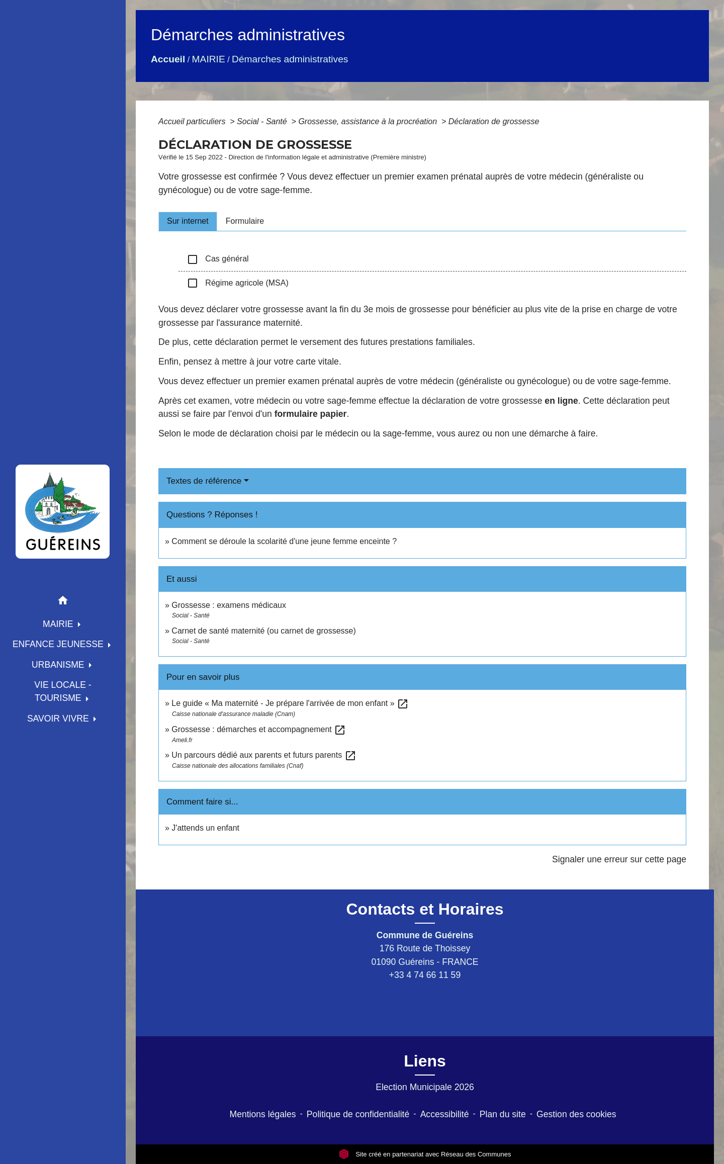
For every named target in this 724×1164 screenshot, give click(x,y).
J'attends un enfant (205, 828)
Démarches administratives (290, 59)
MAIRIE (208, 59)
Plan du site (503, 1114)
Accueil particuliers (193, 121)
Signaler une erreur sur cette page (619, 859)
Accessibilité (444, 1114)
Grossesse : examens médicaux (228, 605)
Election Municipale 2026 (425, 1087)
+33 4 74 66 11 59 (425, 975)
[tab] (187, 221)
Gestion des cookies (576, 1114)
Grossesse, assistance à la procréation (368, 121)
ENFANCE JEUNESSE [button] (59, 644)
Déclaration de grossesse (493, 121)
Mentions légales (263, 1114)
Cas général (218, 259)
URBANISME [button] (59, 665)
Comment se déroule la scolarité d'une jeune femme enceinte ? (284, 541)
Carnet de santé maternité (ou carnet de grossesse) (263, 630)
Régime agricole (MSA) (238, 283)
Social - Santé (263, 121)
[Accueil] (63, 511)
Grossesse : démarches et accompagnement (258, 729)
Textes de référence (203, 481)
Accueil (168, 59)
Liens (425, 1061)
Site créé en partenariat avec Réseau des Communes (425, 1154)
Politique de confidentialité (358, 1114)
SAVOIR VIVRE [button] (59, 718)
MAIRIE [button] (59, 624)
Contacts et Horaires (425, 909)
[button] (63, 602)
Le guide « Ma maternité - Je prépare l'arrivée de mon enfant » (290, 703)
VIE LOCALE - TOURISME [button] (62, 691)
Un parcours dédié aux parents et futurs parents (263, 755)
